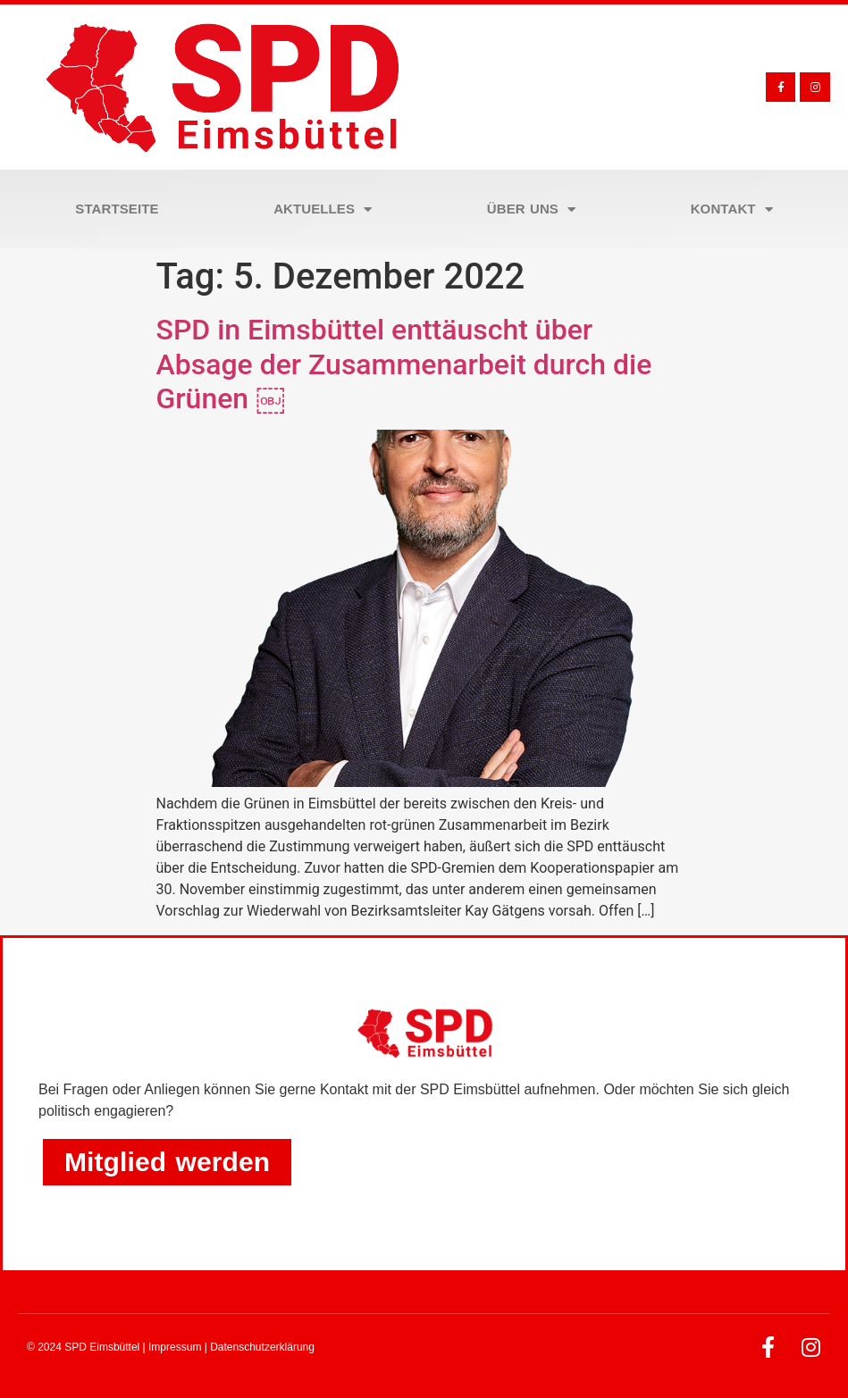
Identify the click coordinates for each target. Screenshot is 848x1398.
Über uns (531, 209)
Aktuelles (322, 209)
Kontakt (732, 209)
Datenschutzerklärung (262, 1347)
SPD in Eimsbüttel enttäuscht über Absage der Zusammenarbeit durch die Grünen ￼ (404, 364)
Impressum (174, 1347)
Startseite (116, 208)
